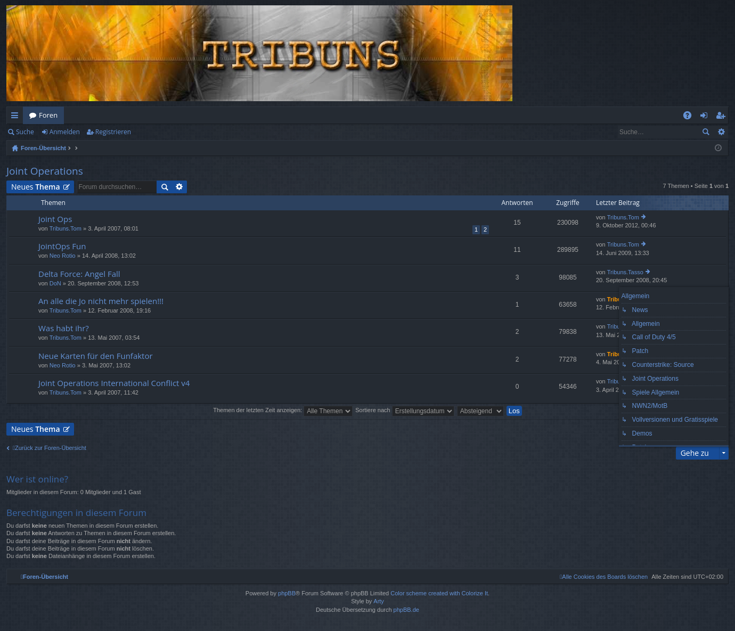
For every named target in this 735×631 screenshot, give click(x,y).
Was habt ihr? (63, 328)
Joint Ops (55, 219)
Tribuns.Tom (65, 228)
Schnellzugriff (17, 117)
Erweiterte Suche (721, 132)
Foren (48, 115)
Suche (25, 131)
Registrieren (113, 131)
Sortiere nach (404, 410)
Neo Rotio (63, 255)
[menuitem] (604, 576)
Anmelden (65, 131)
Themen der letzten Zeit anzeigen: (283, 410)
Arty (378, 601)
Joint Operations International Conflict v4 (114, 383)
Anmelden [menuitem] (706, 117)
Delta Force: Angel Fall (79, 274)
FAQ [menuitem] (691, 117)
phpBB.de (406, 610)
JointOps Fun (62, 246)
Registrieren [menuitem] (723, 117)
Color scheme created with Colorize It (439, 593)
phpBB (287, 593)
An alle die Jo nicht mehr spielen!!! (101, 301)
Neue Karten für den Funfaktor (95, 356)
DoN (55, 283)
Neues (35, 187)
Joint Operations (44, 171)
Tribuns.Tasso (625, 272)
